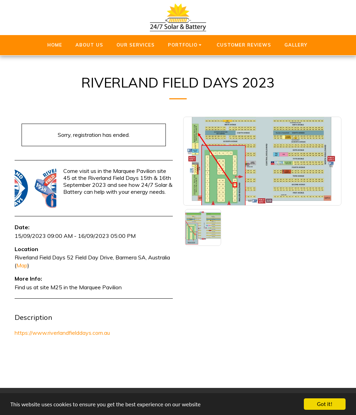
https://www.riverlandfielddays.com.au (62, 332)
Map (21, 265)
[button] (185, 45)
